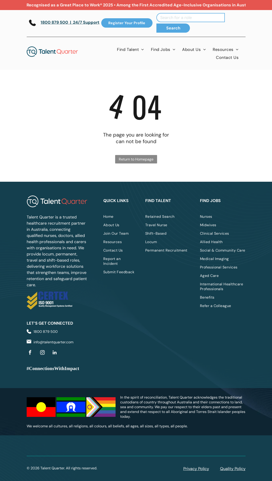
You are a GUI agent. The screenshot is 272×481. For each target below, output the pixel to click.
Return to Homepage (136, 159)
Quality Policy (233, 468)
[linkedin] (54, 353)
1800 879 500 (46, 331)
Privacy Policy (196, 468)
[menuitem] (131, 49)
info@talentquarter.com (53, 342)
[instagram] (42, 353)
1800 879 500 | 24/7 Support (70, 22)
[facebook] (30, 353)
